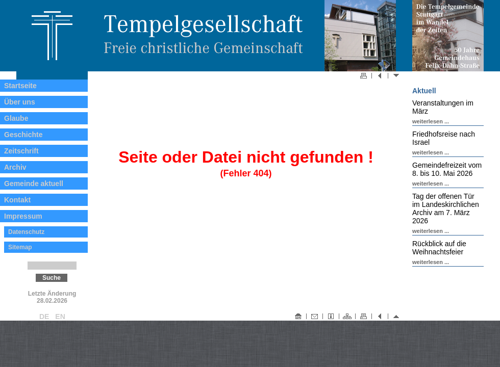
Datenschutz (26, 231)
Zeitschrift (21, 151)
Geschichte (23, 134)
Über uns (19, 102)
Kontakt (17, 200)
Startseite (20, 86)
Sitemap (20, 247)
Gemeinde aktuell (33, 183)
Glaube (16, 118)
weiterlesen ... (430, 121)
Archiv (15, 167)
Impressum (23, 216)
